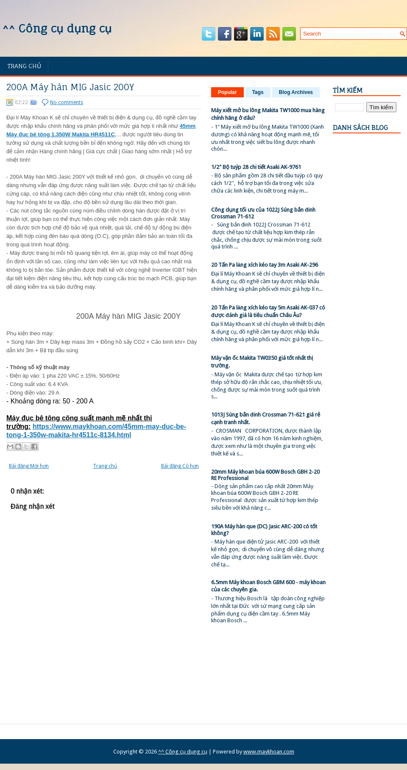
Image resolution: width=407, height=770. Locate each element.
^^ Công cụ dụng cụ (57, 28)
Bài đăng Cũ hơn (180, 466)
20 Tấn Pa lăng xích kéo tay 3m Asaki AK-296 (264, 265)
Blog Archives (296, 92)
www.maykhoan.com (268, 751)
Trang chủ (24, 65)
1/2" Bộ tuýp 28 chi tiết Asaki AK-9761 (256, 167)
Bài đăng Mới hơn (29, 466)
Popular (227, 92)
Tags (258, 92)
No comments (66, 102)
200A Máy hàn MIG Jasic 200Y (70, 87)
